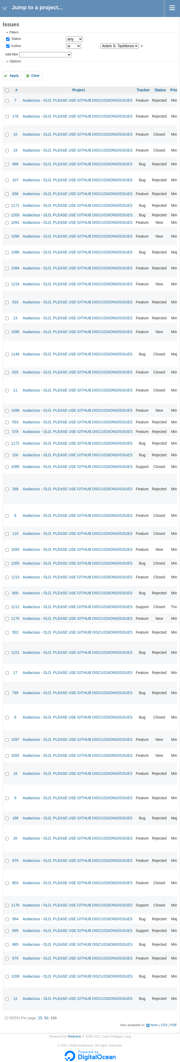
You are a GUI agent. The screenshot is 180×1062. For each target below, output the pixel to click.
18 (15, 773)
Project (78, 90)
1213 (15, 577)
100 (15, 455)
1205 (15, 563)
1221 (15, 652)
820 (15, 372)
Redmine (74, 1036)
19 (15, 150)
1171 (15, 205)
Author (15, 46)
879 (15, 860)
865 (15, 944)
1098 (15, 410)
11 (15, 390)
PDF (173, 1025)
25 (40, 1018)
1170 (15, 618)
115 (15, 533)
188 (15, 818)
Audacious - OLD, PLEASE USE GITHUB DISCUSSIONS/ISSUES (77, 100)
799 (15, 693)
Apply (14, 76)
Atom (154, 1025)
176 (15, 116)
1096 (15, 236)
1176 (15, 905)
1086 (15, 252)
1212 (15, 607)
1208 (15, 976)
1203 (15, 215)
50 (46, 1018)
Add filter (11, 54)
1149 (15, 354)
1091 (15, 222)
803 (15, 883)
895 (15, 930)
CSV (164, 1025)
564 (15, 919)
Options (15, 61)
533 (15, 302)
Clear (35, 76)
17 (15, 672)
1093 (15, 549)
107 (15, 180)
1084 (15, 268)
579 (15, 958)
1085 (15, 467)
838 (15, 194)
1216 (15, 284)
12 (15, 998)
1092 (15, 755)
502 (15, 632)
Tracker (143, 90)
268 (15, 489)
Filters (13, 32)
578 (15, 431)
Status (15, 39)
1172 (15, 443)
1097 (15, 739)
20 (15, 838)
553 (15, 422)
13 (15, 318)
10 (15, 134)
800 (15, 593)
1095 (15, 332)
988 (15, 164)
